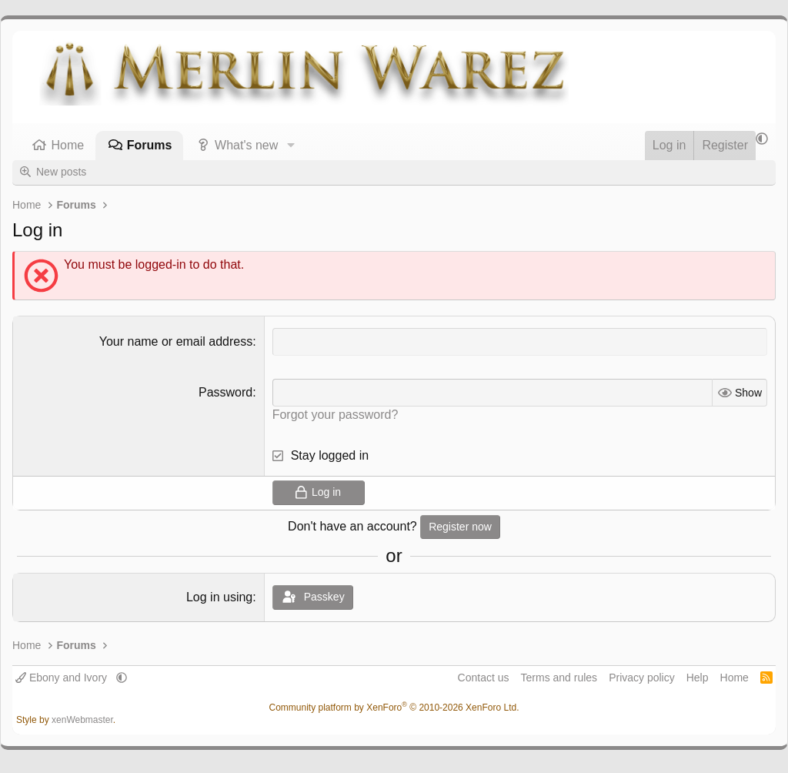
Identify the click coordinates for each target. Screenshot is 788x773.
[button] (290, 145)
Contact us (483, 677)
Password (225, 392)
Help (697, 677)
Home (68, 145)
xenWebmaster (82, 719)
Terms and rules (559, 677)
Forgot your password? (335, 414)
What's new (246, 145)
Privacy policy (642, 677)
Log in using (219, 597)
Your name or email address (176, 341)
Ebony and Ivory (62, 677)
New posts (61, 172)
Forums (149, 145)
